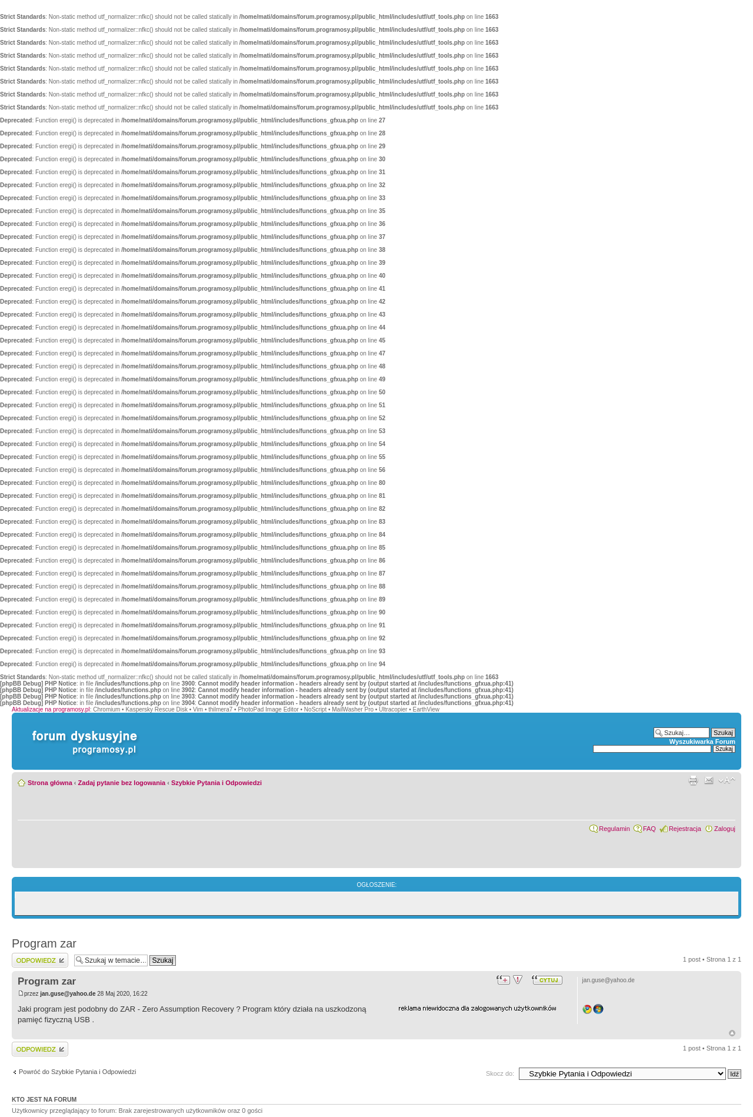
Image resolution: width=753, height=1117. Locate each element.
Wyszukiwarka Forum (702, 741)
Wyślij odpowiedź (40, 960)
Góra (732, 1033)
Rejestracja (685, 828)
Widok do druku (693, 780)
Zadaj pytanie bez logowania (122, 782)
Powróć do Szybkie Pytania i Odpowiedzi (77, 1071)
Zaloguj (724, 828)
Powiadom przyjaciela (708, 780)
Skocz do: (500, 1073)
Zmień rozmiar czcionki (726, 780)
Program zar (44, 943)
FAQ (649, 828)
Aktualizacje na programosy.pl (51, 709)
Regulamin (614, 828)
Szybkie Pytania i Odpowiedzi (216, 782)
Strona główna (50, 782)
